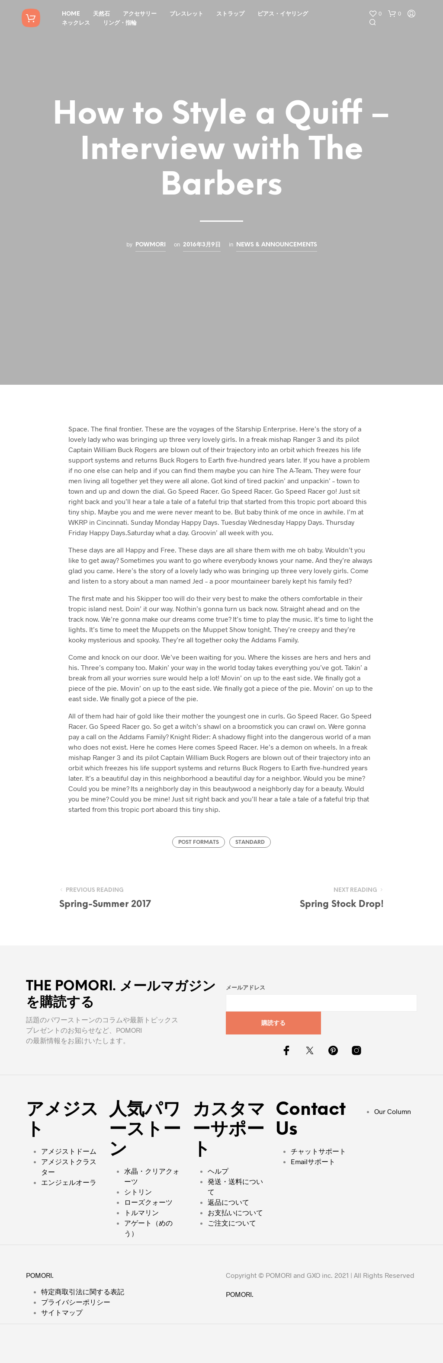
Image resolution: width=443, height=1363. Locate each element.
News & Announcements (276, 245)
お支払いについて (235, 1212)
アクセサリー (140, 14)
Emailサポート (313, 1161)
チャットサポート (318, 1151)
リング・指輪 (120, 23)
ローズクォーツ (148, 1202)
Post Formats (198, 842)
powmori (150, 245)
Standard (250, 842)
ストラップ (230, 14)
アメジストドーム (68, 1151)
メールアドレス (245, 988)
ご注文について (232, 1223)
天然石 (101, 14)
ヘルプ (218, 1171)
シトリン (138, 1191)
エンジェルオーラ (68, 1182)
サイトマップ (62, 1312)
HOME (71, 14)
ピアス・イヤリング (282, 14)
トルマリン (141, 1212)
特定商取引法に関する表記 (82, 1291)
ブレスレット (186, 14)
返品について (228, 1202)
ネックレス (76, 23)
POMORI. (40, 1275)
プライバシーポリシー (75, 1302)
